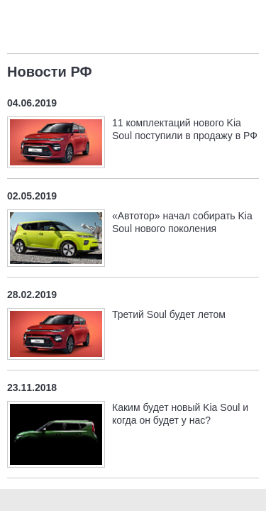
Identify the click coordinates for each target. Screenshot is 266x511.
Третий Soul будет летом (169, 314)
